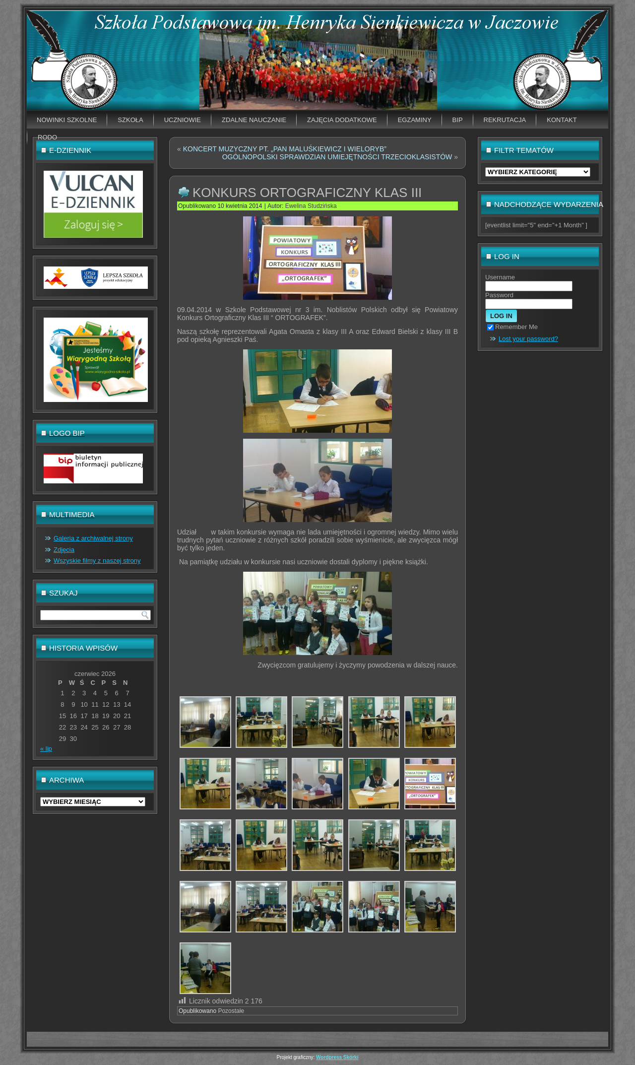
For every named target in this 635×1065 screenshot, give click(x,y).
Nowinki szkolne (67, 120)
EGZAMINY (415, 120)
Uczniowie (182, 120)
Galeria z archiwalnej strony (93, 538)
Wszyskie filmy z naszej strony (97, 560)
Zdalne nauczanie (254, 120)
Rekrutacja (505, 120)
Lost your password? (528, 338)
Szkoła (130, 120)
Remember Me (512, 327)
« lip (46, 748)
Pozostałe (231, 1010)
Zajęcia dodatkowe (342, 120)
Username (500, 277)
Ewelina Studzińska (311, 205)
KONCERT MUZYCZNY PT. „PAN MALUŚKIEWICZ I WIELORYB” (284, 149)
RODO (47, 137)
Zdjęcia (64, 549)
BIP (457, 120)
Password (499, 295)
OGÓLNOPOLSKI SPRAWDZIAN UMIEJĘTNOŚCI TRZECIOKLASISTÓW (337, 157)
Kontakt (561, 120)
